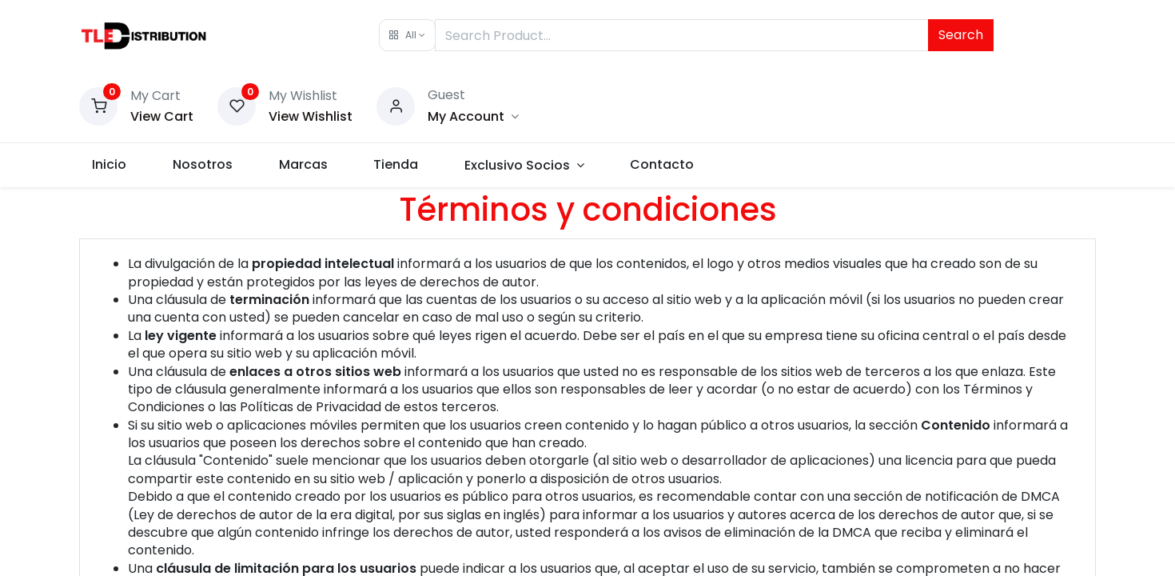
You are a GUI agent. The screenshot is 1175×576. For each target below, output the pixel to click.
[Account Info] (473, 116)
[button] (407, 35)
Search (960, 35)
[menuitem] (119, 164)
